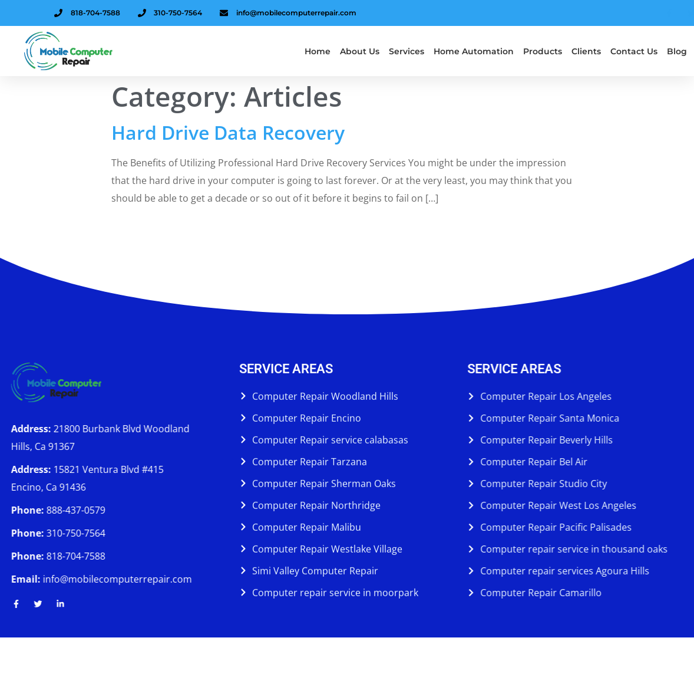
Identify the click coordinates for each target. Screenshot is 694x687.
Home (318, 51)
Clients (586, 51)
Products (542, 51)
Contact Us (633, 51)
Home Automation (474, 51)
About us (359, 51)
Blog (677, 51)
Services (406, 51)
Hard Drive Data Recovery (228, 132)
